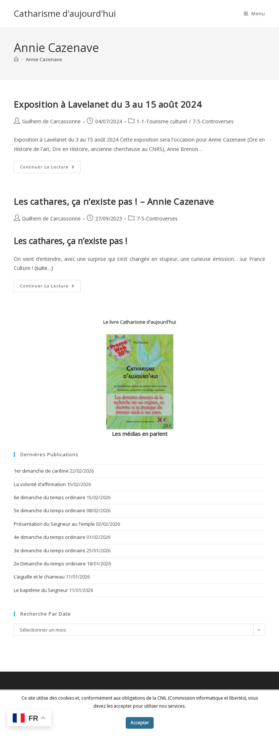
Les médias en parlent (139, 433)
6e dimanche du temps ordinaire (49, 497)
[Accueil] (16, 59)
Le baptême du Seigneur (41, 590)
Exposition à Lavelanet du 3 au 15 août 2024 (108, 104)
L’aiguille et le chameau (39, 576)
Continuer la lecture (50, 168)
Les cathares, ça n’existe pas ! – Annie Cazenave (114, 201)
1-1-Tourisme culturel (162, 121)
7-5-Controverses (213, 121)
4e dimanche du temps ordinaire (49, 537)
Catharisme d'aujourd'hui (65, 13)
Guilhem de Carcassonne (51, 121)
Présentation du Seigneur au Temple (54, 524)
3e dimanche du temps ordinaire (49, 550)
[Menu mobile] (254, 13)
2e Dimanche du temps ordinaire (50, 563)
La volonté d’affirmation (40, 484)
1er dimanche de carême (41, 471)
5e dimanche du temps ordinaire (49, 510)
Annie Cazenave (44, 59)
